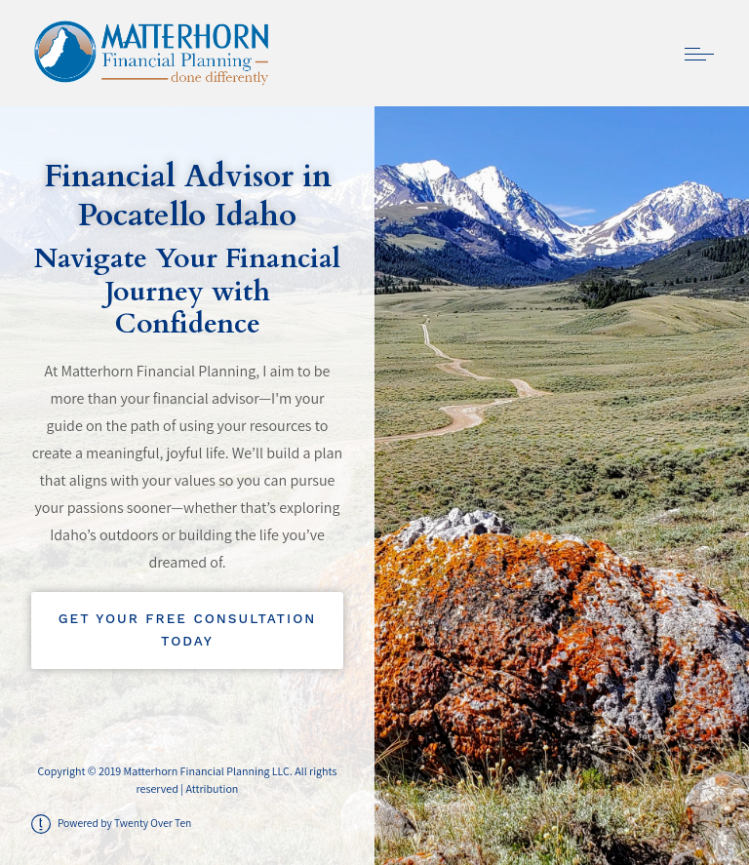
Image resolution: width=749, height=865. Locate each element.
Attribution (211, 788)
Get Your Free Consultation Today (188, 629)
